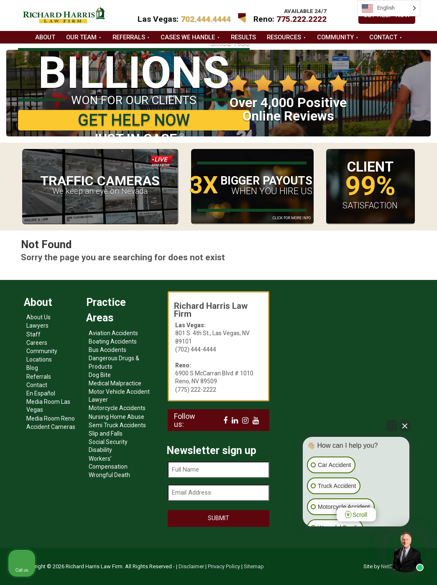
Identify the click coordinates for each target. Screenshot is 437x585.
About (45, 37)
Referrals (128, 37)
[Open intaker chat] (316, 530)
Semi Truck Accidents (117, 425)
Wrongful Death (109, 475)
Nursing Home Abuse (116, 416)
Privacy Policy (224, 566)
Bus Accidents (107, 349)
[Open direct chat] (392, 425)
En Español (40, 393)
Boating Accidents (113, 341)
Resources (284, 37)
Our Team (81, 37)
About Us (38, 317)
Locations (39, 359)
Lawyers (37, 325)
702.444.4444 (206, 19)
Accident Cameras (50, 426)
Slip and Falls (106, 433)
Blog (32, 367)
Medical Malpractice (115, 383)
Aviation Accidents (113, 333)
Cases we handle (188, 37)
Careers (36, 342)
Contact (383, 37)
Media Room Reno (50, 418)
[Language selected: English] (388, 8)
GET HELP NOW (134, 119)
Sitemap (254, 566)
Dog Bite (100, 375)
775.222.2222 (301, 19)
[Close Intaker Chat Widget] (405, 425)
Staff (33, 334)
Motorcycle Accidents (117, 408)
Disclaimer (191, 566)
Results (243, 37)
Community (335, 37)
